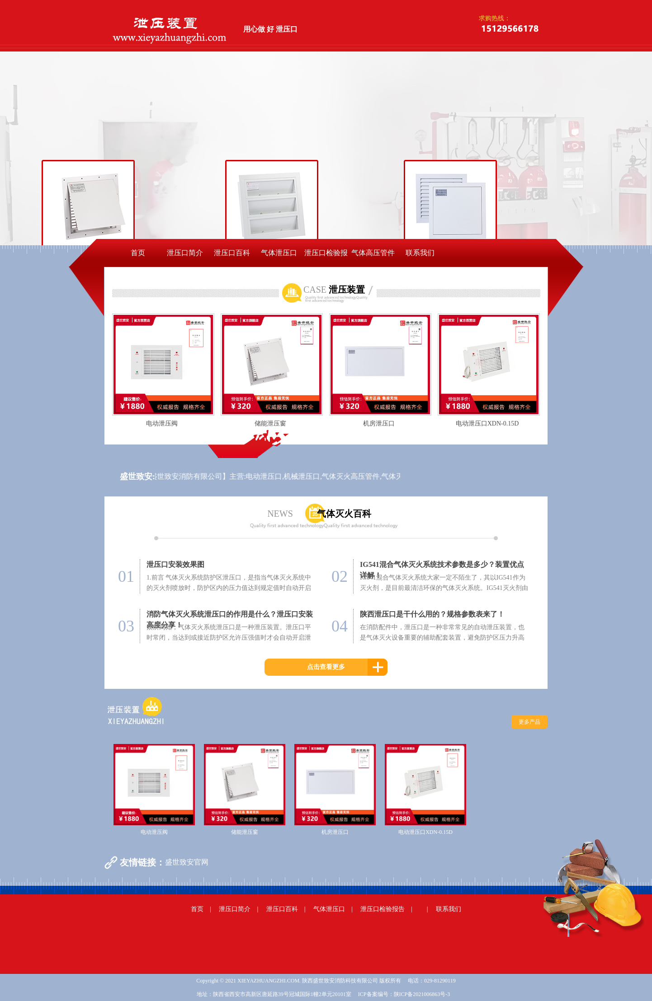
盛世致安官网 (186, 862)
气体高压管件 (373, 253)
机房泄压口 (379, 423)
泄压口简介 (185, 253)
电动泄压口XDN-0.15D (487, 423)
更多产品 (529, 722)
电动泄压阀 (162, 423)
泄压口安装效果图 (175, 564)
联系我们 (420, 253)
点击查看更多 (326, 667)
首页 (138, 253)
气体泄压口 (279, 253)
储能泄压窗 (270, 423)
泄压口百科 (232, 253)
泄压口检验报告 (326, 258)
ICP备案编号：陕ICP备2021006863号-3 (404, 994)
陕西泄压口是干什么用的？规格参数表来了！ (432, 614)
